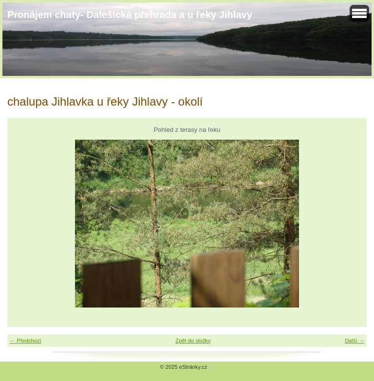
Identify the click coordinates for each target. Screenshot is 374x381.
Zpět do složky (192, 341)
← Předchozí (25, 341)
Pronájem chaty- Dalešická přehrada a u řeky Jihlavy (129, 14)
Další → (354, 341)
